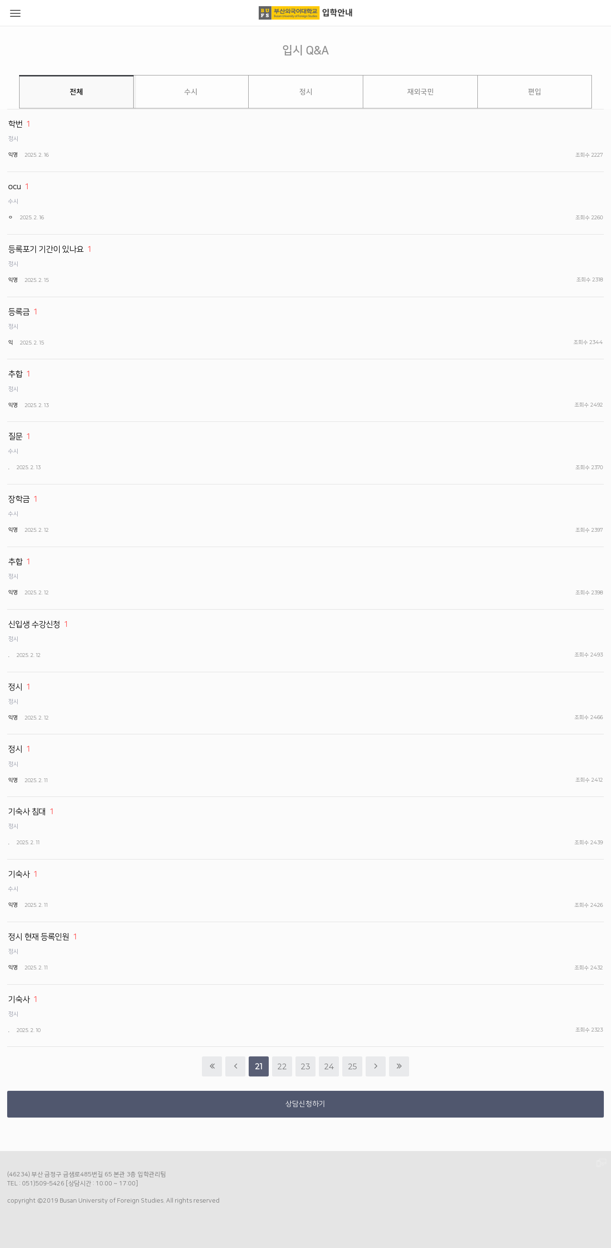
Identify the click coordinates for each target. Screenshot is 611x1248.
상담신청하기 (305, 1104)
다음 (376, 1066)
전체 (76, 92)
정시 (306, 92)
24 (326, 1063)
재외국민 (420, 92)
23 (302, 1063)
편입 (534, 92)
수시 (191, 92)
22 (279, 1063)
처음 (212, 1066)
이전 (235, 1066)
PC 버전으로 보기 (601, 1163)
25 (349, 1063)
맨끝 (399, 1066)
